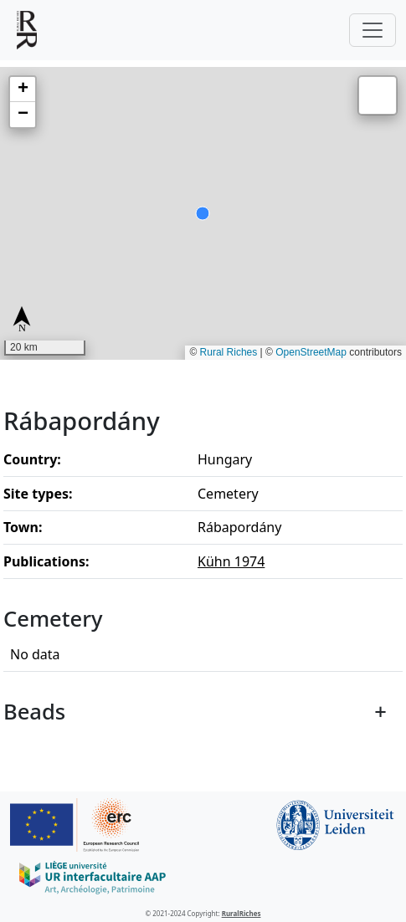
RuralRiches (241, 913)
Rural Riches (229, 352)
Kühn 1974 (231, 561)
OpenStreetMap (311, 352)
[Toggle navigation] (372, 30)
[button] (22, 89)
